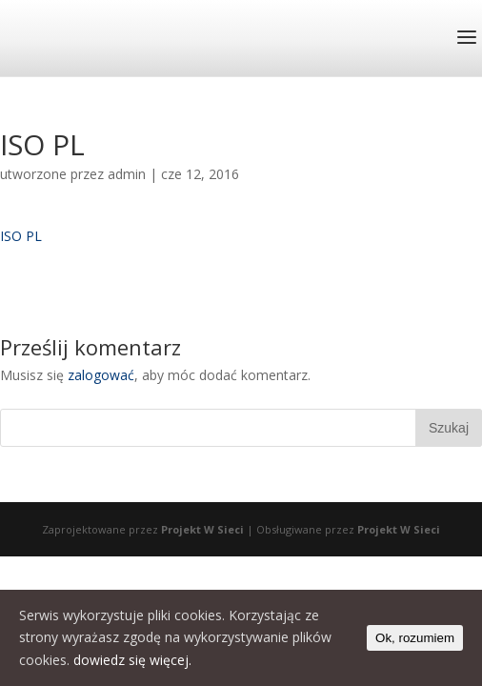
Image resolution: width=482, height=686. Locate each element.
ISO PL (21, 236)
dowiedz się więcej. (132, 660)
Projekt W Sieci (202, 529)
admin (127, 174)
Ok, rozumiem (414, 638)
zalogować (101, 375)
